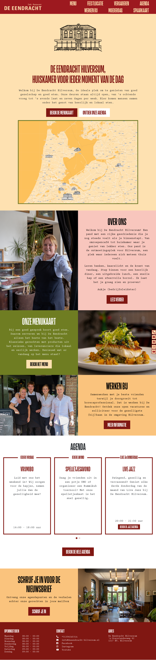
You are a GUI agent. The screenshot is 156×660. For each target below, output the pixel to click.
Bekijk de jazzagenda (129, 527)
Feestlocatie (95, 3)
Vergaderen (121, 3)
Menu (73, 3)
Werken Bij (91, 10)
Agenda (144, 3)
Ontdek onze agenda (94, 112)
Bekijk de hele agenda (78, 552)
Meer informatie (117, 424)
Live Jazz (129, 469)
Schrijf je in (39, 611)
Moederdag (115, 10)
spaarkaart (141, 10)
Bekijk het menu (39, 364)
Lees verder (117, 299)
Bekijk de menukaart (62, 112)
